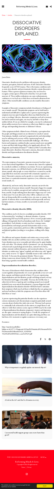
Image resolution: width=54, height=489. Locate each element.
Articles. (10, 15)
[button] (3, 6)
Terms (23, 467)
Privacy (29, 467)
